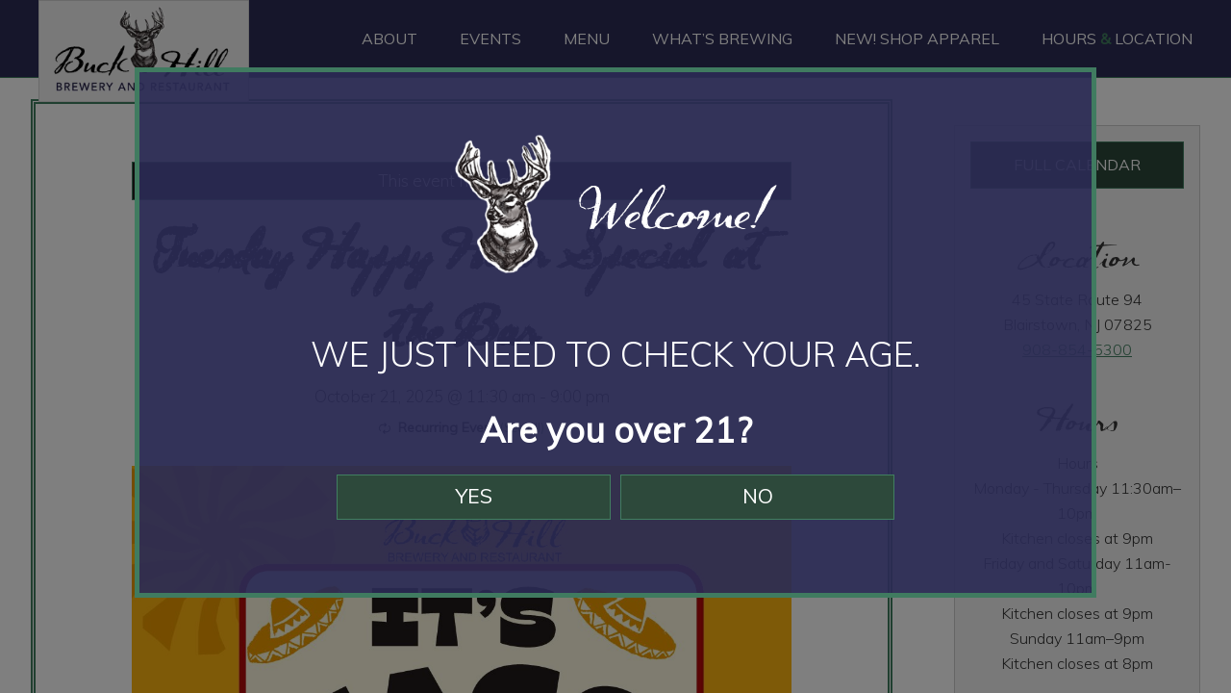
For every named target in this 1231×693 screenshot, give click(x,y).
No (767, 508)
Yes (464, 508)
